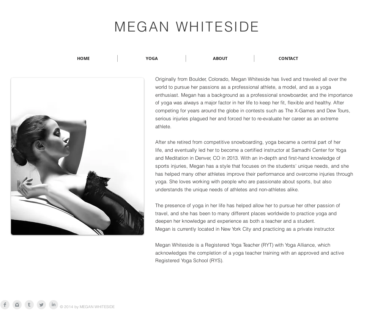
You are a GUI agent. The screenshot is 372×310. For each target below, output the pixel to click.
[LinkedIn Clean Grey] (53, 304)
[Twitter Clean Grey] (41, 304)
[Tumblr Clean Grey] (29, 304)
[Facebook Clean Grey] (4, 304)
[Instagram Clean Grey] (17, 304)
